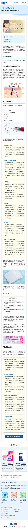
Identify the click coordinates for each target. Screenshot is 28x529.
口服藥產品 (16, 511)
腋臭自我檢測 (8, 39)
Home (2, 475)
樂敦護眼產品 (4, 509)
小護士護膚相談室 (7, 8)
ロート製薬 (4, 3)
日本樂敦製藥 (4, 500)
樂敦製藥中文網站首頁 (6, 507)
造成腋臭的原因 (9, 37)
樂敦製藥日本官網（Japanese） (8, 515)
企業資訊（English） (6, 517)
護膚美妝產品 (4, 511)
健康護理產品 (17, 509)
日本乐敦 (13, 500)
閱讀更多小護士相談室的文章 (13, 436)
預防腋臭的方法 (9, 41)
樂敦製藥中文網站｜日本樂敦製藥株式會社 (13, 475)
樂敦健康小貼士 (5, 513)
